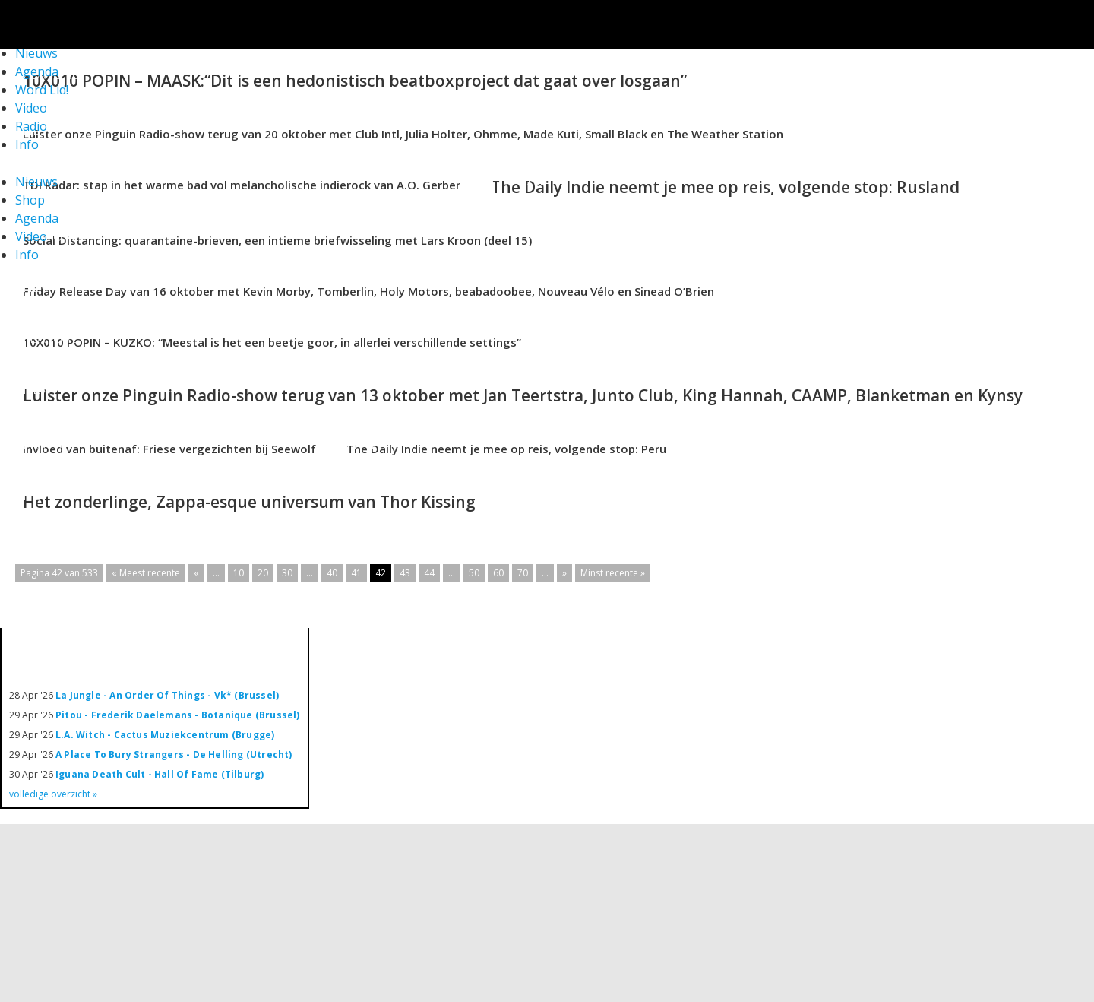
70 (522, 572)
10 (238, 572)
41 (356, 572)
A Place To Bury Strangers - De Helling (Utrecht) (173, 754)
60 (498, 572)
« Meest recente (146, 572)
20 (263, 572)
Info (27, 144)
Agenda (36, 218)
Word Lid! (41, 89)
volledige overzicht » (53, 794)
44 (429, 572)
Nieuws (36, 181)
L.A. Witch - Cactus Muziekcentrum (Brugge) (164, 734)
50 (474, 572)
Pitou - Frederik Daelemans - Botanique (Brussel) (177, 715)
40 (332, 572)
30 (287, 572)
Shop (30, 200)
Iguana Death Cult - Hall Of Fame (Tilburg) (159, 774)
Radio (31, 126)
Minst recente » (612, 572)
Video (31, 108)
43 (405, 572)
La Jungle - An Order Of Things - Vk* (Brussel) (167, 695)
